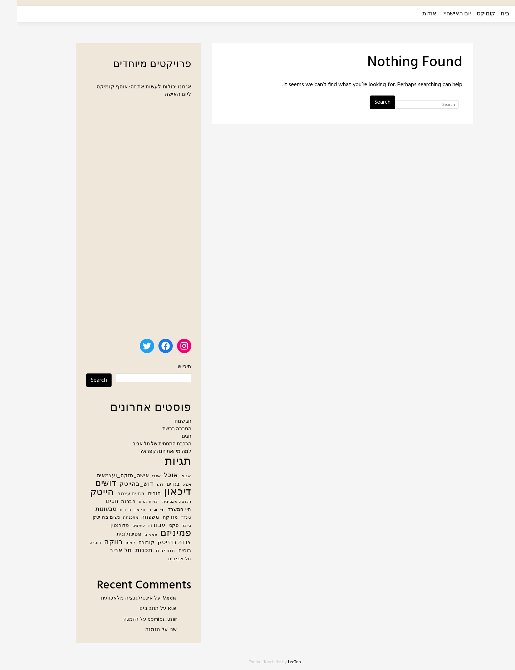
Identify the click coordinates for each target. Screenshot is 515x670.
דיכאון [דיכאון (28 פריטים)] (160, 492)
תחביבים (132, 609)
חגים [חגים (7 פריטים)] (95, 501)
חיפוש (168, 367)
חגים (169, 436)
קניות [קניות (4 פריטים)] (113, 543)
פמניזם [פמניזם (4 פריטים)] (133, 535)
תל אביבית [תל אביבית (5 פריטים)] (162, 559)
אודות (412, 14)
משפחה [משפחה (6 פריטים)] (133, 517)
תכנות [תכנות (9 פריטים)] (127, 550)
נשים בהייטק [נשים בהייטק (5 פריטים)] (89, 517)
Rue (155, 609)
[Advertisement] (121, 221)
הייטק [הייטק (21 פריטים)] (85, 493)
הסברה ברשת (159, 429)
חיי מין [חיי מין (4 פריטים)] (122, 510)
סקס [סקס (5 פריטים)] (157, 525)
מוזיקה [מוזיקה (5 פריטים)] (153, 517)
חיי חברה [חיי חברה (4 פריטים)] (139, 510)
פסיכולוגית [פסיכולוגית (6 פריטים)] (111, 534)
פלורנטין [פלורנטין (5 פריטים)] (102, 525)
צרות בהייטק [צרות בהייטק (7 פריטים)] (157, 543)
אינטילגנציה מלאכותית (110, 598)
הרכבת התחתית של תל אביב (145, 444)
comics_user (145, 619)
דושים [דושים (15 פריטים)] (88, 484)
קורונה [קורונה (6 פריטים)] (129, 543)
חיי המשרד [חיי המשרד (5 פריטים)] (162, 509)
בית (488, 14)
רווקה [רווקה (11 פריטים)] (96, 542)
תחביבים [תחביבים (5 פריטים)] (148, 551)
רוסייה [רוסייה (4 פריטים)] (78, 543)
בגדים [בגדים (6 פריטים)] (156, 484)
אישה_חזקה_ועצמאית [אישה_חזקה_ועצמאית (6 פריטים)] (106, 476)
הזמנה (114, 619)
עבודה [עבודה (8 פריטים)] (140, 525)
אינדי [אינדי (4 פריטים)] (139, 476)
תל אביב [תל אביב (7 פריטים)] (104, 551)
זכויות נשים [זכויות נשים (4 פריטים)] (132, 502)
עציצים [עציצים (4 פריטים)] (121, 526)
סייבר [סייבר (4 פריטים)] (170, 526)
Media (152, 598)
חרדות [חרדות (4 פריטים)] (108, 510)
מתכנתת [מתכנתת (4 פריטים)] (113, 518)
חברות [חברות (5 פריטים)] (111, 501)
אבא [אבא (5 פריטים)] (169, 476)
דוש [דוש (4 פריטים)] (142, 485)
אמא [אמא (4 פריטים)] (170, 485)
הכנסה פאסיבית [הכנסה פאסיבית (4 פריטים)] (159, 502)
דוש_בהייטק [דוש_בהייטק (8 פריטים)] (119, 484)
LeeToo (277, 662)
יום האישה (441, 14)
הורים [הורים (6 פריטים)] (137, 494)
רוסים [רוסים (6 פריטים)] (168, 551)
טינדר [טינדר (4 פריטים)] (169, 518)
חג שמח (165, 421)
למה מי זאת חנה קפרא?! (148, 452)
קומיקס (469, 14)
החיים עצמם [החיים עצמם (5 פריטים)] (114, 494)
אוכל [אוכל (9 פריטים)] (154, 475)
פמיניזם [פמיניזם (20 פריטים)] (158, 533)
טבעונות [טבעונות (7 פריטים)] (88, 509)
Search (365, 102)
